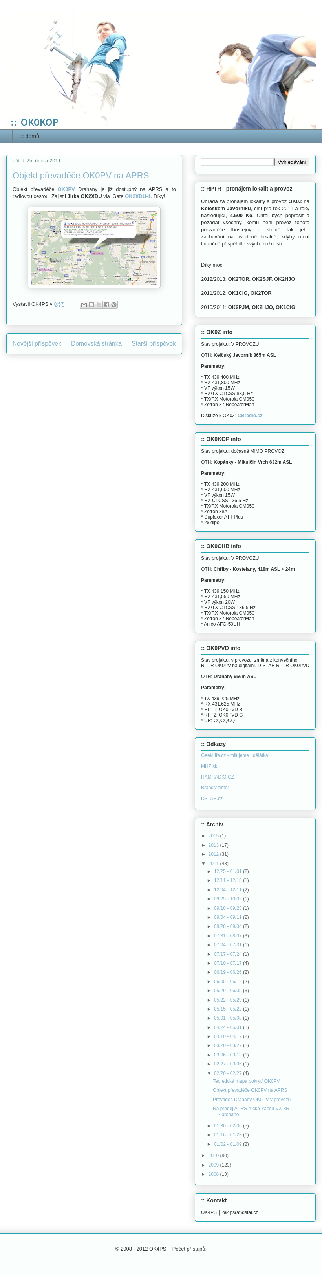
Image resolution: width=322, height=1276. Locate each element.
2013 (214, 845)
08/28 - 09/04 (228, 926)
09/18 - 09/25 (228, 908)
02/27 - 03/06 (228, 1064)
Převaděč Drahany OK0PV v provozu (252, 1099)
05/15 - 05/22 (228, 1009)
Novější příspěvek (37, 343)
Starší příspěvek (154, 343)
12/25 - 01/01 (228, 871)
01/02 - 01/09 (228, 1144)
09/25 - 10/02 (228, 899)
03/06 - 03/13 (228, 1055)
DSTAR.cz (212, 798)
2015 (214, 836)
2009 (214, 1165)
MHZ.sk (209, 766)
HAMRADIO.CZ (217, 777)
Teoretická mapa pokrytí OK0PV (246, 1081)
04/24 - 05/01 (228, 1027)
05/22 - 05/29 (228, 1000)
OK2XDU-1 (138, 196)
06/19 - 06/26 (228, 972)
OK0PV (66, 189)
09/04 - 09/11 (228, 917)
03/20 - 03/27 (228, 1045)
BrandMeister (215, 787)
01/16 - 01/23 (228, 1135)
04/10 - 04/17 (228, 1036)
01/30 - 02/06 (228, 1126)
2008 (214, 1174)
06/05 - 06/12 (228, 981)
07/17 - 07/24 (228, 954)
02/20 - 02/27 (228, 1073)
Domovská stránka (96, 343)
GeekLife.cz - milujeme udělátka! (235, 755)
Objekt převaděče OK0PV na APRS (250, 1090)
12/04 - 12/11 (228, 890)
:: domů (30, 136)
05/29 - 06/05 (228, 990)
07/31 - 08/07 (228, 935)
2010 (214, 1155)
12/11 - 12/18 (228, 880)
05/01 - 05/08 (228, 1018)
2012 (214, 854)
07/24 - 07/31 (228, 944)
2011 (214, 863)
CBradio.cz (250, 415)
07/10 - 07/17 (228, 963)
